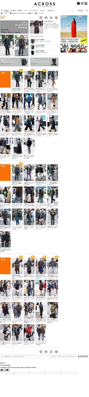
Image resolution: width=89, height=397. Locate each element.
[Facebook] (86, 3)
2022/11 (32, 13)
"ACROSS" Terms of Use (19, 356)
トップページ (6, 13)
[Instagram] (82, 3)
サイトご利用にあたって (6, 356)
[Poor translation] (6, 370)
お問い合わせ (50, 10)
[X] (78, 3)
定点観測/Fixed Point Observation (20, 13)
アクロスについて (34, 10)
